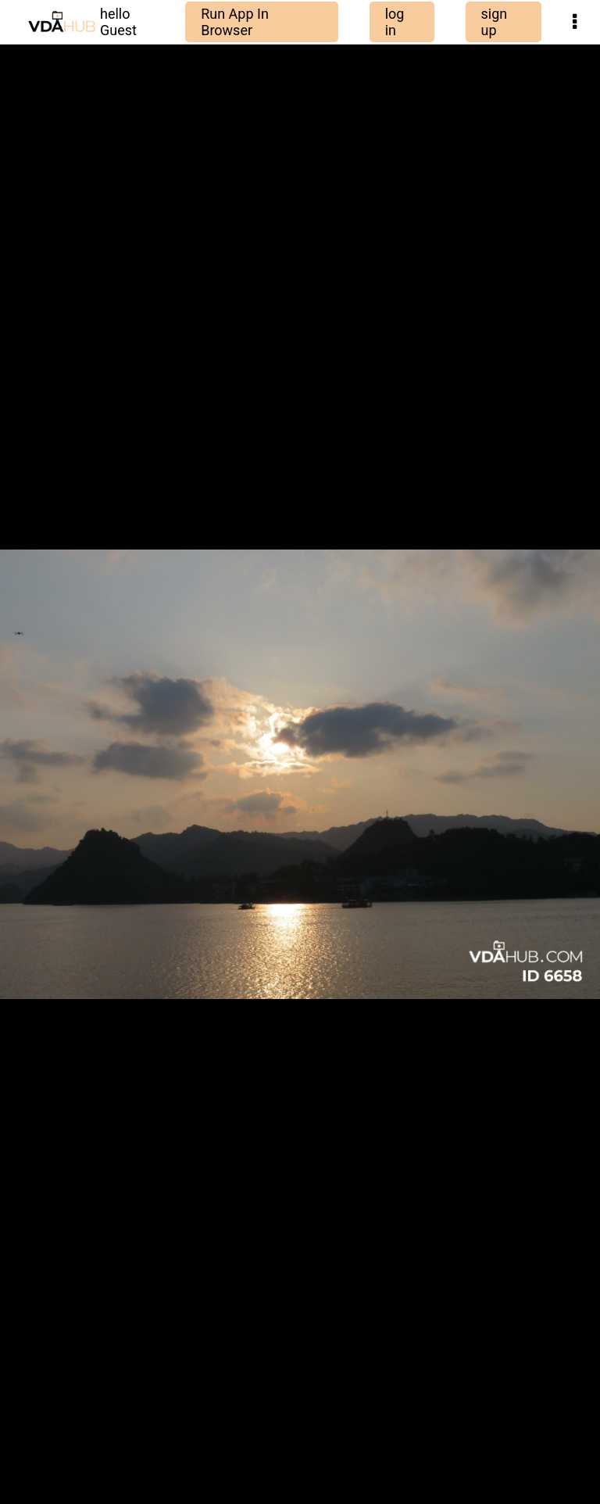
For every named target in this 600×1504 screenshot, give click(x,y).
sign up (494, 21)
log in (395, 21)
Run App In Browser (235, 21)
